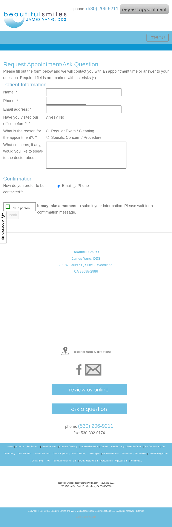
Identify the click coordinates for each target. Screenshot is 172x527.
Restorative (140, 453)
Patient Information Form (65, 461)
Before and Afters (110, 453)
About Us (19, 446)
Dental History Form (88, 461)
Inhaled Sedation (42, 453)
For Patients (33, 446)
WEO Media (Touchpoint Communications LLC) (93, 511)
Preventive (127, 453)
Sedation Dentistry (89, 446)
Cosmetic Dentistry (68, 446)
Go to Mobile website (86, 517)
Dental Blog (37, 461)
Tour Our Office (151, 446)
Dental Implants (60, 453)
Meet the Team (134, 446)
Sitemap (140, 511)
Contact (104, 446)
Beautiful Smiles (58, 511)
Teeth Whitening (78, 453)
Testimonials (136, 461)
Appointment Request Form (114, 461)
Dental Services (49, 446)
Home (10, 446)
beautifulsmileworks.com (86, 483)
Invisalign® (94, 453)
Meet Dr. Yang (117, 446)
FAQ (48, 461)
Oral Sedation (24, 453)
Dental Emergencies (158, 453)
